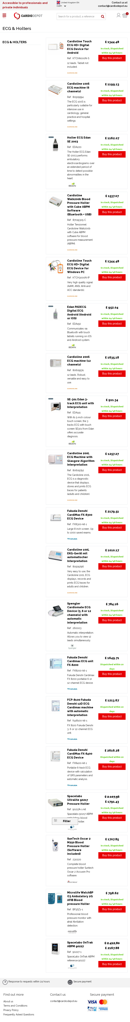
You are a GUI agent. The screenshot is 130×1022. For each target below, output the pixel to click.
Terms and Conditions (15, 1005)
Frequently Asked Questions (18, 1014)
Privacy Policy (11, 1010)
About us (8, 1001)
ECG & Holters (15, 42)
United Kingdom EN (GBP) (68, 4)
